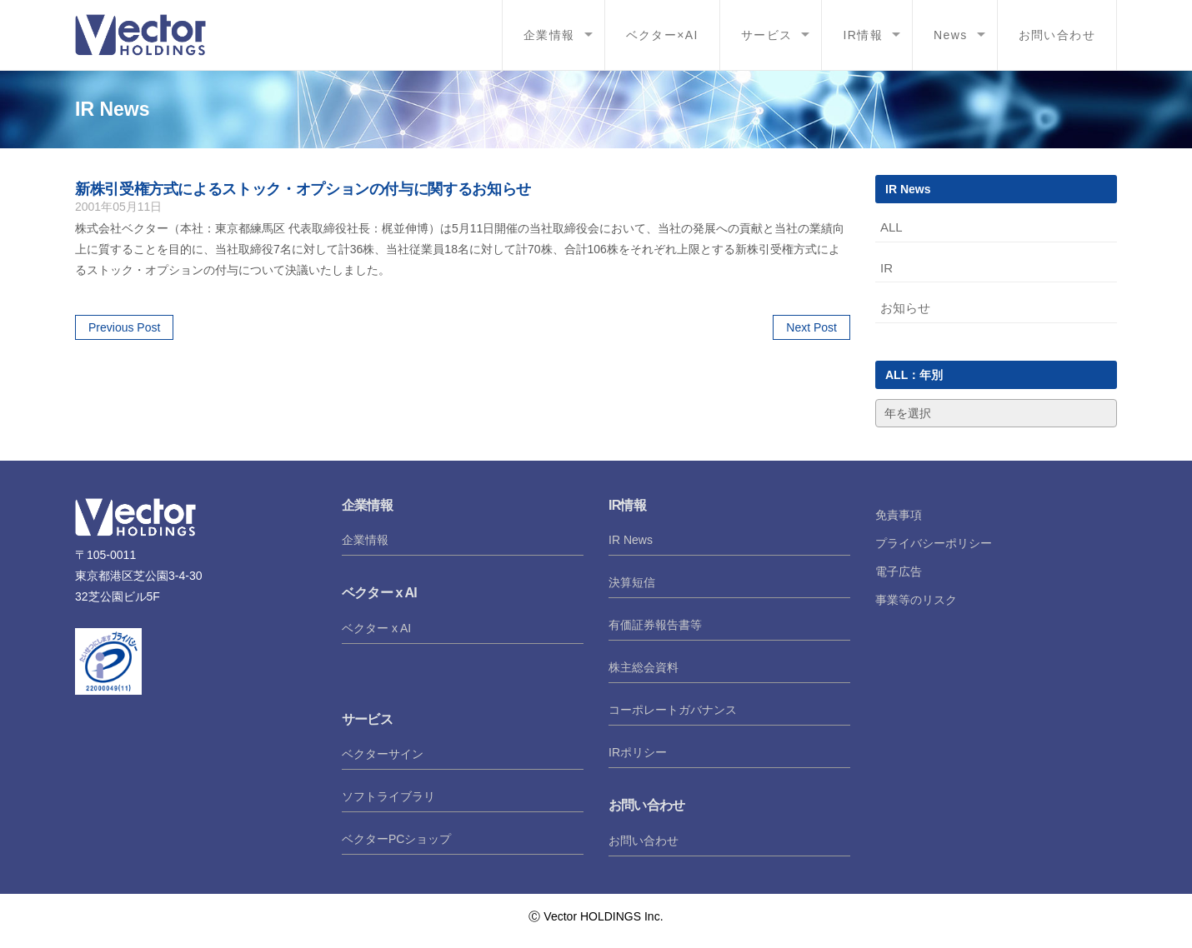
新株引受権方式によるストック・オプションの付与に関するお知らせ (303, 189)
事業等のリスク (916, 599)
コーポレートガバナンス (673, 709)
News (951, 35)
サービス (767, 35)
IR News (631, 539)
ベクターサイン (382, 754)
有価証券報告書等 (655, 624)
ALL (891, 227)
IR (886, 268)
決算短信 (632, 582)
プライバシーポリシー (933, 543)
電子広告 (898, 571)
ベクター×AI (662, 35)
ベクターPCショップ (396, 839)
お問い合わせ (1057, 35)
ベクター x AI (376, 628)
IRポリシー (638, 752)
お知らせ (905, 308)
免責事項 (898, 514)
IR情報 (863, 35)
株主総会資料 (644, 667)
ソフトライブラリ (388, 796)
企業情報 (549, 35)
